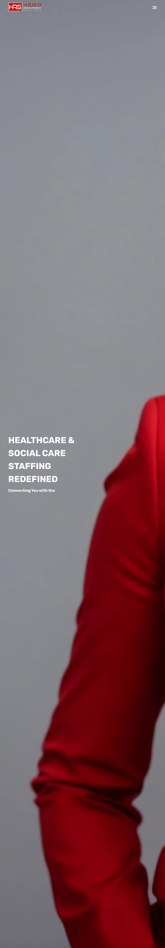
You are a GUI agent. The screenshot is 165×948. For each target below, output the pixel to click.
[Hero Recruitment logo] (24, 7)
